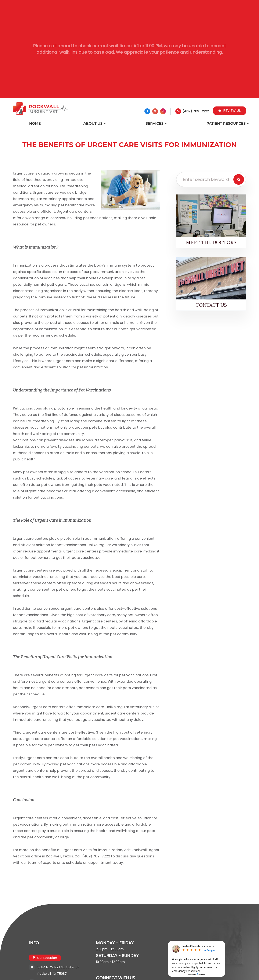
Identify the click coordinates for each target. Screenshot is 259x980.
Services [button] (154, 123)
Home (35, 123)
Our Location (47, 957)
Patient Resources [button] (225, 123)
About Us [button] (92, 123)
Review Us (229, 110)
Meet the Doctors (211, 242)
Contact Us (211, 305)
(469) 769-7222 (196, 111)
